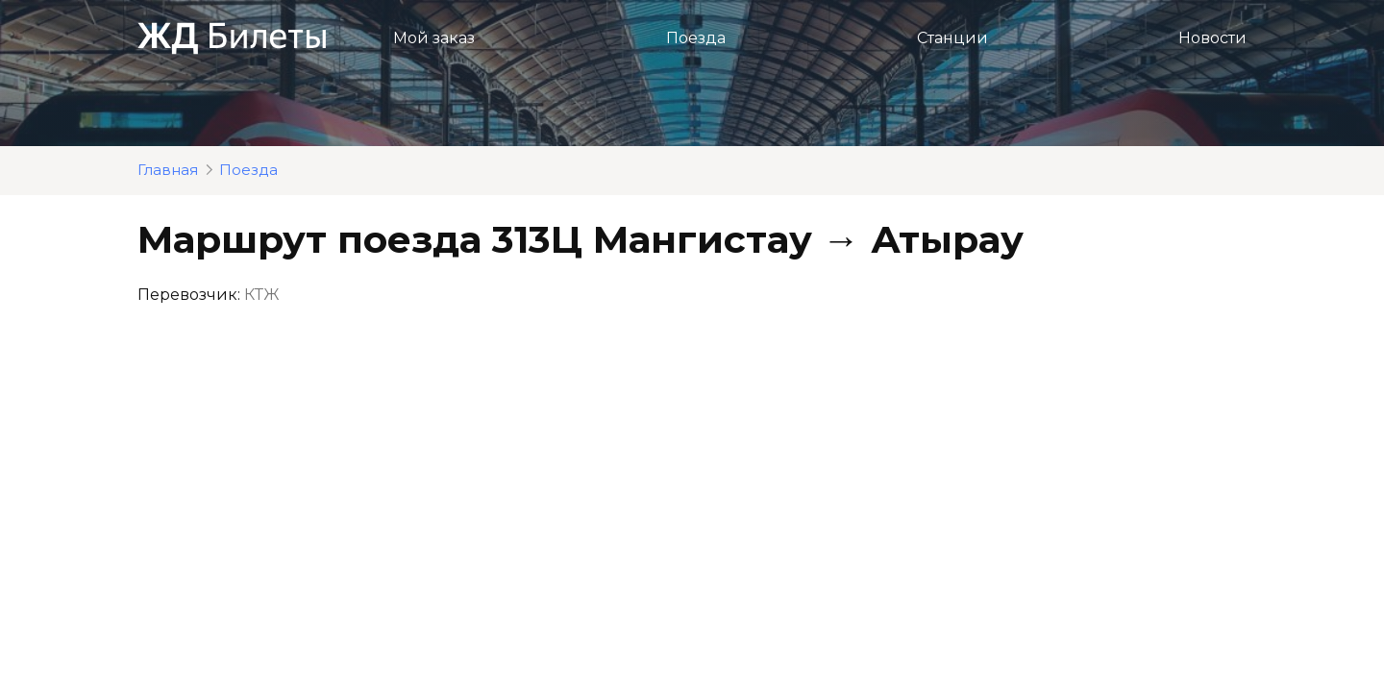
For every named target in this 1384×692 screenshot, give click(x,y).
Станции (952, 38)
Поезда (696, 38)
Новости (1212, 38)
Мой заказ (434, 38)
